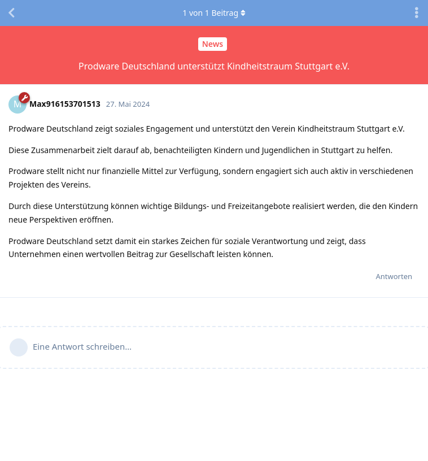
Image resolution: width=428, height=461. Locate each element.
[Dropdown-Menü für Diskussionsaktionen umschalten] (416, 13)
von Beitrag (213, 12)
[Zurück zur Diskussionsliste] (11, 13)
